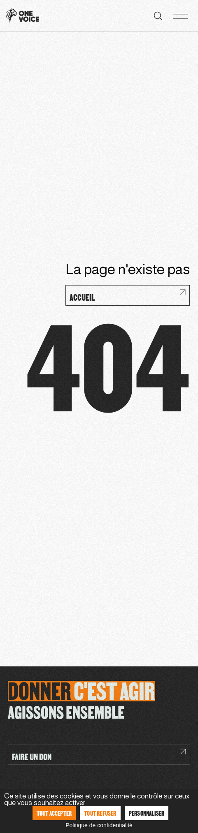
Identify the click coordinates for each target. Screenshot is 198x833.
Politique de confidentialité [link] (99, 825)
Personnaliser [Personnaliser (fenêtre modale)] (147, 813)
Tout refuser (100, 813)
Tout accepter (54, 813)
